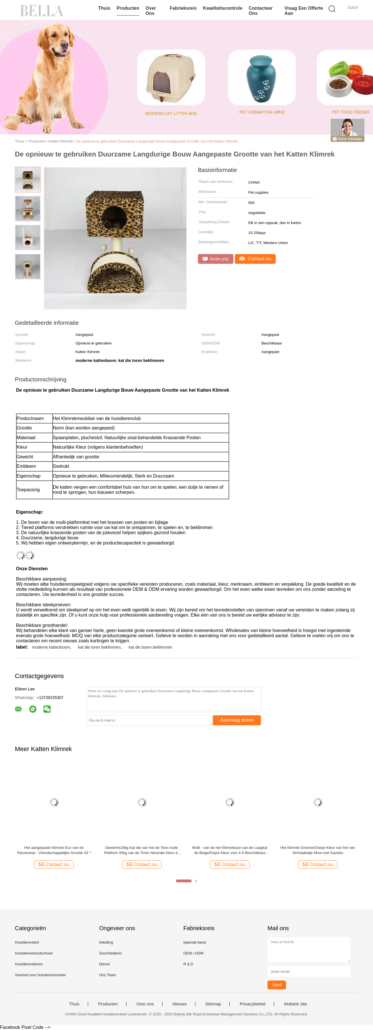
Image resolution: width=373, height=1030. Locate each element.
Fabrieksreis (183, 8)
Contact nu (255, 259)
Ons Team (107, 975)
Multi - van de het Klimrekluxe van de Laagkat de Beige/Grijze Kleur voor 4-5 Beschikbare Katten (229, 850)
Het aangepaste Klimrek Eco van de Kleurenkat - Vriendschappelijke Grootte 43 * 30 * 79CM (53, 850)
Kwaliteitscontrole (223, 8)
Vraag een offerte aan (304, 11)
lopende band (194, 942)
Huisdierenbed (27, 942)
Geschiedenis (110, 953)
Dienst (104, 964)
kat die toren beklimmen (99, 647)
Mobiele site (295, 1004)
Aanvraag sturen (237, 720)
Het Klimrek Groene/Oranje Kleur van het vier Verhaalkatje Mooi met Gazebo (317, 850)
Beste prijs (216, 259)
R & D (188, 964)
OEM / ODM (193, 953)
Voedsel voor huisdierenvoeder (40, 975)
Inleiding (106, 942)
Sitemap (213, 1004)
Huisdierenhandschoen (34, 953)
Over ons (151, 11)
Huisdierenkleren (29, 964)
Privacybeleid (252, 1004)
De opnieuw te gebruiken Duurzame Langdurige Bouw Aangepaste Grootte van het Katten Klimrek (157, 141)
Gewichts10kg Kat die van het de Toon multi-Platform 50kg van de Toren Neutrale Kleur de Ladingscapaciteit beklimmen (142, 850)
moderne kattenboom (51, 647)
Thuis (104, 8)
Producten (128, 8)
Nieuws (179, 1004)
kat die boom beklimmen (150, 647)
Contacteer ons (261, 11)
